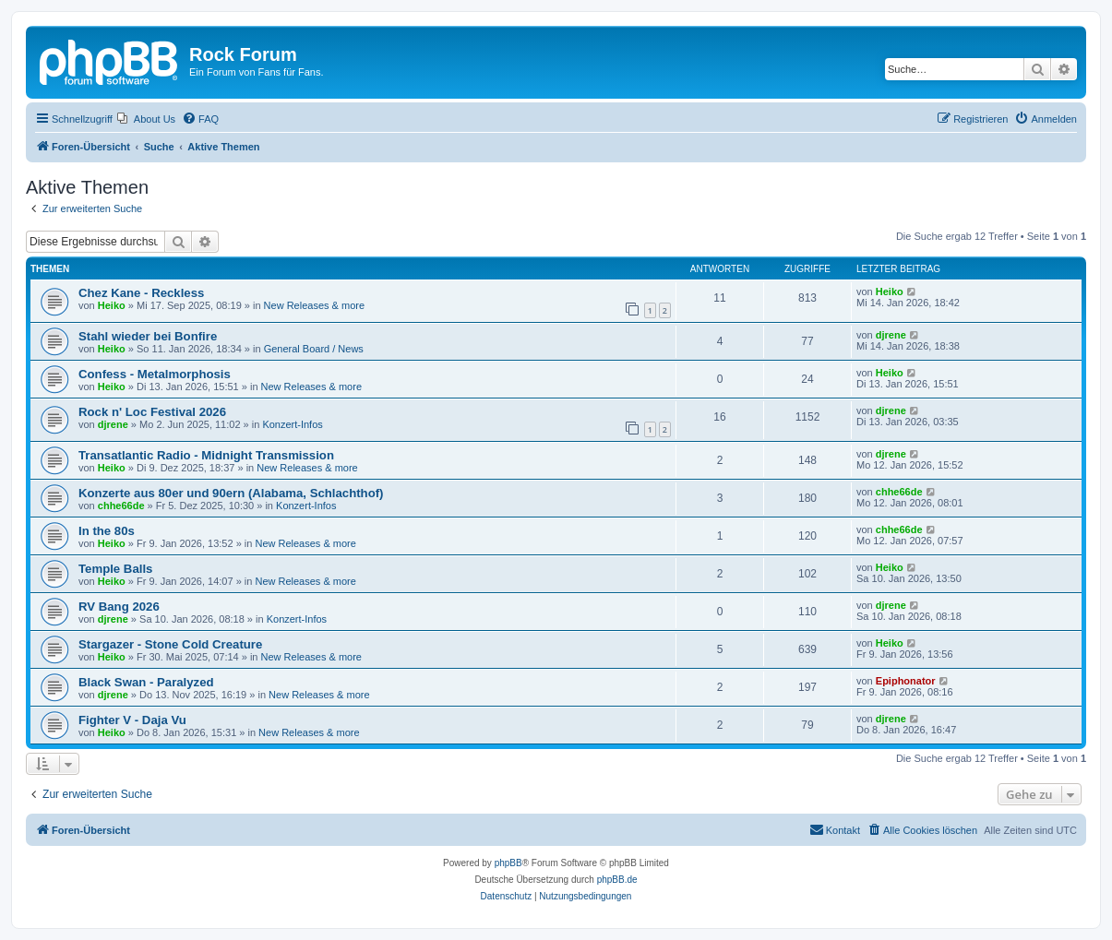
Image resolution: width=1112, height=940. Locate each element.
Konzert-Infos (292, 424)
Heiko (112, 305)
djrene (891, 334)
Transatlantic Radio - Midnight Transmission (206, 455)
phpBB (508, 863)
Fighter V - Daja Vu (132, 720)
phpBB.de (617, 880)
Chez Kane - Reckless (141, 293)
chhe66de (121, 505)
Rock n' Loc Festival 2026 (152, 412)
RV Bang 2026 (119, 606)
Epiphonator (906, 680)
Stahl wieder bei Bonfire (147, 336)
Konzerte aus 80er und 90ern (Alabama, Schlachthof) (231, 493)
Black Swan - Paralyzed (146, 682)
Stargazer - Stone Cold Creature (170, 644)
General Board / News (314, 348)
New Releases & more (314, 305)
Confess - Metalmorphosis (154, 374)
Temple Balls (115, 569)
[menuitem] (146, 119)
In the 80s (106, 531)
